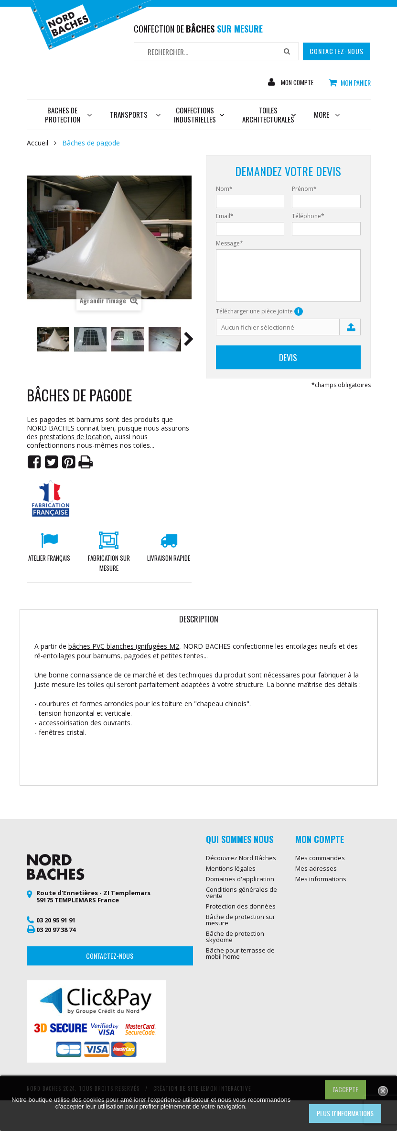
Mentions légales (231, 868)
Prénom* (304, 189)
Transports (129, 114)
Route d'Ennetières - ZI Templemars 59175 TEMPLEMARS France (93, 896)
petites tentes (182, 655)
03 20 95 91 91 (55, 920)
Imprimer (86, 462)
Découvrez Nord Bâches (241, 858)
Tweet (51, 462)
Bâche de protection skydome (235, 936)
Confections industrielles (199, 114)
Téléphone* (308, 216)
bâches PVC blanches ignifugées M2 (123, 646)
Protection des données (241, 906)
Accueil (37, 143)
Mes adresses (316, 868)
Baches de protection (68, 114)
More (327, 114)
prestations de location (75, 436)
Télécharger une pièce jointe (259, 311)
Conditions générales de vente (241, 892)
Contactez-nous (337, 51)
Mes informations (320, 879)
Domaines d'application (240, 879)
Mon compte (298, 82)
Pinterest (68, 462)
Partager (34, 462)
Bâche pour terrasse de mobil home (240, 953)
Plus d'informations (345, 1113)
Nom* (224, 189)
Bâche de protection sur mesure (240, 919)
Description (198, 619)
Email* (225, 216)
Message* (229, 243)
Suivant (188, 340)
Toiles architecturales (269, 114)
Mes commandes (320, 858)
